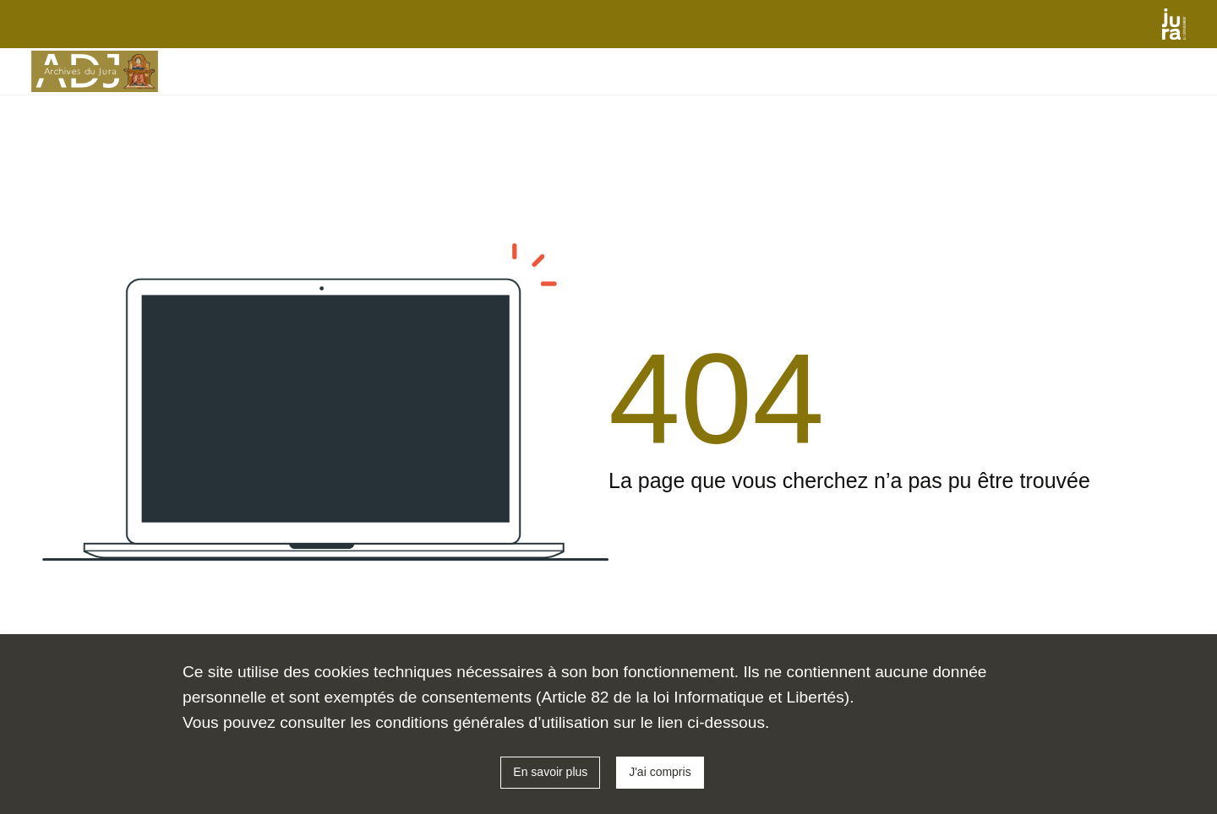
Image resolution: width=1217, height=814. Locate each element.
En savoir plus (550, 772)
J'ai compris (659, 772)
